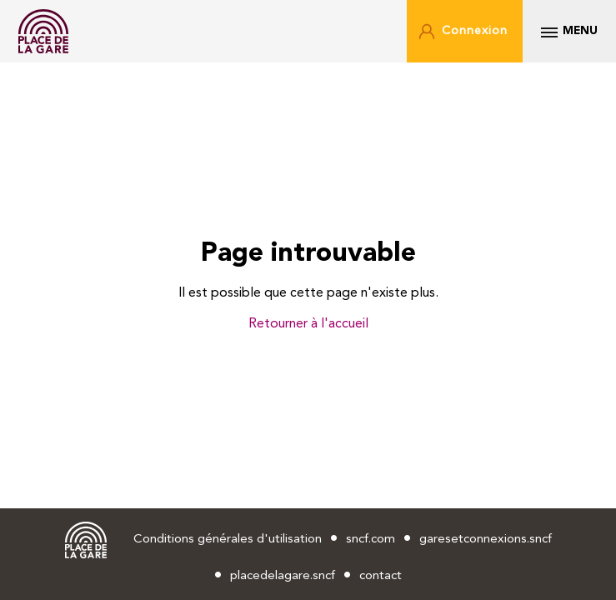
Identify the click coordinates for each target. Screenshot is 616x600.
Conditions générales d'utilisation (227, 539)
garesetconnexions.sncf (485, 539)
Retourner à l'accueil (308, 324)
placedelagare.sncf (282, 576)
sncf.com (370, 539)
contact (380, 576)
